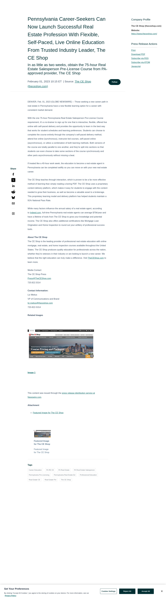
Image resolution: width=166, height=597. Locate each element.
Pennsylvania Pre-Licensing (39, 475)
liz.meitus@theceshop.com (40, 303)
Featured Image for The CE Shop (48, 413)
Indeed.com (35, 213)
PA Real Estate (63, 470)
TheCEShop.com (96, 258)
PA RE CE (50, 470)
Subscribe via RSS (139, 58)
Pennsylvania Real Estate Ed (64, 475)
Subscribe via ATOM (140, 62)
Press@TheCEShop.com (39, 278)
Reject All (127, 593)
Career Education (35, 470)
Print (133, 50)
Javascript (136, 66)
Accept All (146, 593)
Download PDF (138, 54)
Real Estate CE (34, 480)
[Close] (162, 593)
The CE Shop (66, 480)
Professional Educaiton (88, 475)
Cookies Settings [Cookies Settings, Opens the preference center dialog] (109, 593)
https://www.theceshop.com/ (144, 34)
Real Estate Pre (50, 480)
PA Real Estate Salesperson (84, 470)
